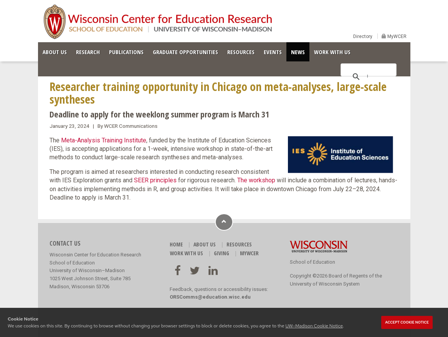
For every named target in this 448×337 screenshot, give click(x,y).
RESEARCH (88, 52)
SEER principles (155, 180)
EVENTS (273, 52)
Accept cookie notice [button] (407, 322)
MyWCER (396, 36)
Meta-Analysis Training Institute (103, 140)
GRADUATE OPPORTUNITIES (185, 52)
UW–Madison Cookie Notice (313, 326)
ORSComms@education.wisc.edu (210, 297)
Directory (362, 36)
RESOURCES (241, 52)
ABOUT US (55, 52)
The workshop (256, 180)
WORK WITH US (332, 52)
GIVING (221, 253)
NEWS (298, 52)
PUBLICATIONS (126, 52)
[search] (367, 76)
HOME (176, 244)
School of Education (312, 262)
